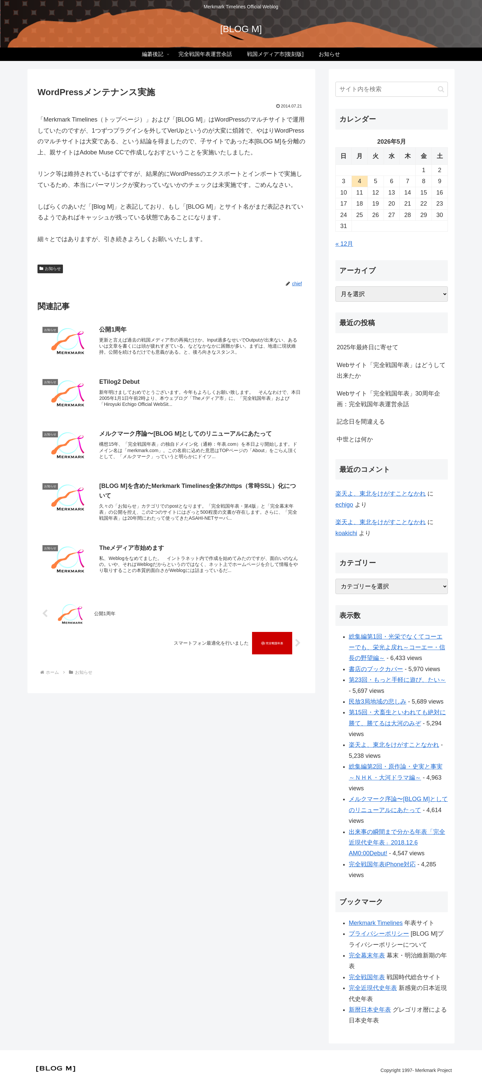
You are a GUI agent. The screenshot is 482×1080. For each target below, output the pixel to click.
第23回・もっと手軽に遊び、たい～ (397, 679)
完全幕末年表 (367, 955)
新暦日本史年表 (370, 1009)
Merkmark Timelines (376, 923)
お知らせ (50, 268)
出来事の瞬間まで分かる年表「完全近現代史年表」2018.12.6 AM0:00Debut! (397, 843)
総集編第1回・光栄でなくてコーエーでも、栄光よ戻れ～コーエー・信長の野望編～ (397, 647)
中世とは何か (355, 439)
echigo (344, 504)
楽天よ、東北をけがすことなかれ (380, 493)
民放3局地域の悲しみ (377, 701)
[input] (391, 89)
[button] (441, 89)
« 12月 (344, 243)
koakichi (346, 533)
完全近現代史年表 (373, 988)
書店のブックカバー (376, 669)
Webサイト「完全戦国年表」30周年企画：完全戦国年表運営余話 (388, 399)
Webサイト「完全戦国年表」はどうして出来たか (391, 370)
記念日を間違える (361, 421)
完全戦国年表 (367, 977)
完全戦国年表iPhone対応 (382, 864)
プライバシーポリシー (379, 933)
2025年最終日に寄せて (367, 347)
